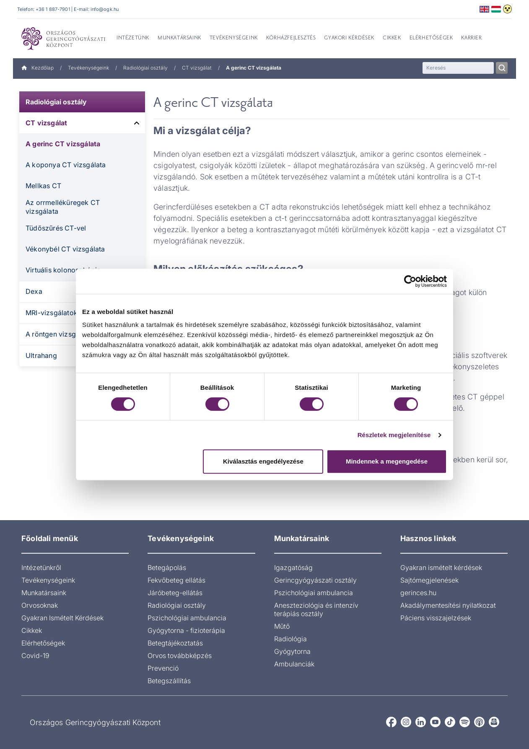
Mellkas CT (43, 185)
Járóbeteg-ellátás (175, 592)
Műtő (282, 626)
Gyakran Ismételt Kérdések (62, 618)
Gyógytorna (292, 651)
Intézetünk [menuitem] (133, 38)
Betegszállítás (169, 680)
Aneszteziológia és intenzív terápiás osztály (316, 609)
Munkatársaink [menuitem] (179, 38)
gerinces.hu (418, 592)
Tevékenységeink (88, 68)
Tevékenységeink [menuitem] (234, 38)
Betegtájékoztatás (175, 643)
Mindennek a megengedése (387, 461)
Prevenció (163, 668)
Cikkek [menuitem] (392, 38)
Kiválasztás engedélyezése (263, 461)
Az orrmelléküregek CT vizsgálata (63, 206)
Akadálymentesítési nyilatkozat (448, 605)
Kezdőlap (37, 68)
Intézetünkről (41, 567)
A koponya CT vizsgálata (66, 165)
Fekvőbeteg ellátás (176, 580)
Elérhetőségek (43, 643)
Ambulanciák (294, 664)
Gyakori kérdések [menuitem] (349, 38)
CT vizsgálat (197, 68)
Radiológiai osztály (145, 68)
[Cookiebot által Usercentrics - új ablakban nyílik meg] (410, 281)
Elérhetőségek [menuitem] (431, 38)
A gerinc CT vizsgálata (63, 144)
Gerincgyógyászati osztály (315, 580)
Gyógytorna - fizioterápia (186, 630)
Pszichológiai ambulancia (187, 618)
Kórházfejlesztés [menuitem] (291, 38)
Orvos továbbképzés (180, 655)
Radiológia (290, 639)
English (484, 9)
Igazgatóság (293, 567)
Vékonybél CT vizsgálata (65, 249)
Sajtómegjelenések (429, 580)
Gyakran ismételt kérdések (441, 567)
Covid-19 (35, 655)
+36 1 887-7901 (53, 9)
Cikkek (31, 630)
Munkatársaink (43, 592)
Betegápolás (167, 567)
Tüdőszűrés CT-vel (56, 228)
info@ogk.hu (105, 9)
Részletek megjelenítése (394, 434)
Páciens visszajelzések (435, 618)
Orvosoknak (39, 605)
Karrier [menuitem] (471, 38)
